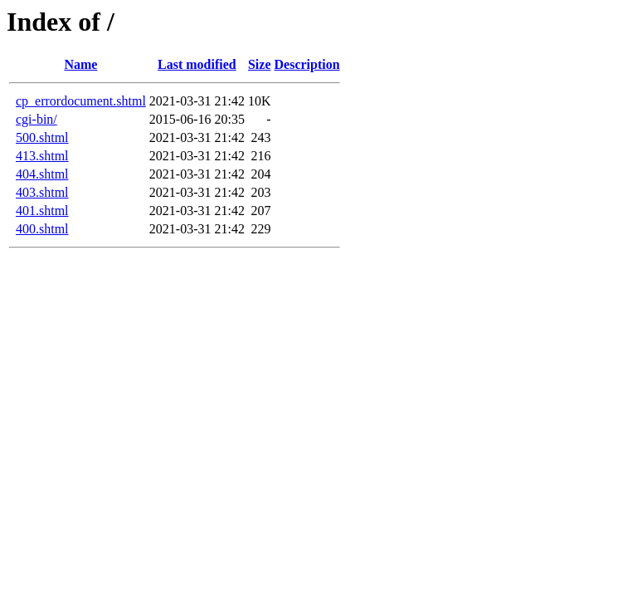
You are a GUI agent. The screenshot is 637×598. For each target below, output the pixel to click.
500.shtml (42, 137)
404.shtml (42, 174)
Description (307, 64)
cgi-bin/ (36, 119)
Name (80, 64)
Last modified (197, 64)
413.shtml (42, 156)
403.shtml (42, 192)
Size (259, 64)
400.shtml (42, 229)
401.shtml (42, 210)
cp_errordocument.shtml (81, 101)
